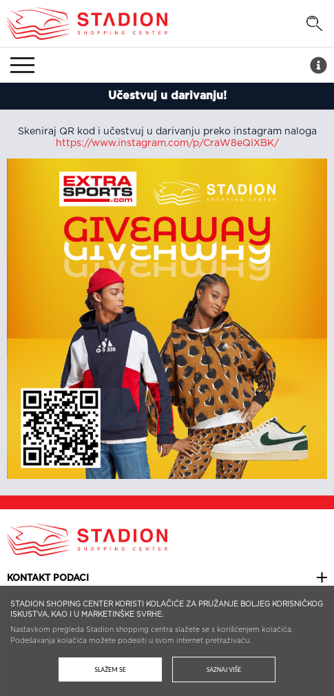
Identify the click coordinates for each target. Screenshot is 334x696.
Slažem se (110, 669)
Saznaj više (224, 669)
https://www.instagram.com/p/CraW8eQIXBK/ (167, 143)
